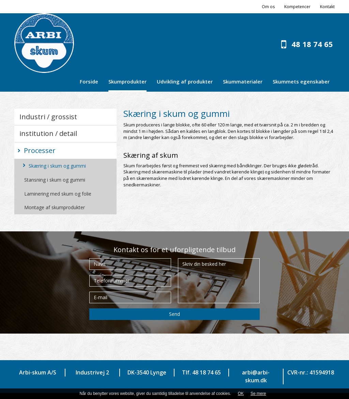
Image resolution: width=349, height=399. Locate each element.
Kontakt (327, 7)
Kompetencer (297, 7)
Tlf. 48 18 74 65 (201, 372)
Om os (268, 7)
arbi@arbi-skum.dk (256, 376)
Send (174, 314)
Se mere (258, 393)
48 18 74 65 (312, 44)
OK (241, 393)
